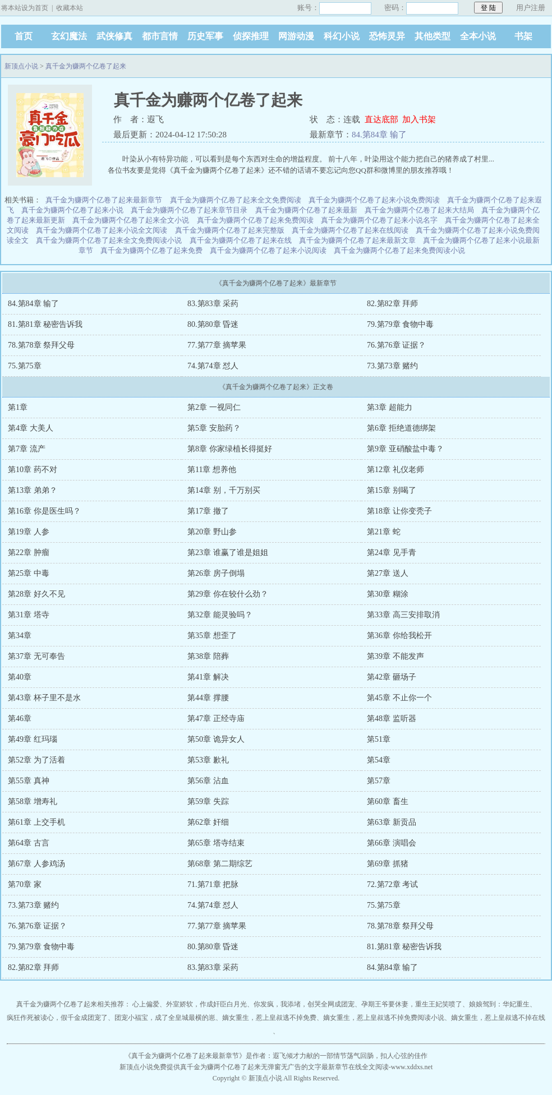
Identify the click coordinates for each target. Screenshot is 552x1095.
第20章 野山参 (212, 532)
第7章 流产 (26, 449)
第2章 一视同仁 (214, 407)
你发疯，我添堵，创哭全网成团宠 (304, 1004)
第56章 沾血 (208, 781)
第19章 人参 (28, 532)
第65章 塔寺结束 (216, 843)
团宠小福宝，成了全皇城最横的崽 (164, 1018)
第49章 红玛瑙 (32, 739)
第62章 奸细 (208, 822)
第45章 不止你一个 (399, 698)
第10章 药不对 (32, 469)
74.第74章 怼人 (212, 366)
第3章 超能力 (389, 407)
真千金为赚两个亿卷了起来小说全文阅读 (101, 230)
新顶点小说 (21, 66)
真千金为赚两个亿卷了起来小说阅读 (268, 250)
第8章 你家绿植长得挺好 (229, 449)
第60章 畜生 (387, 801)
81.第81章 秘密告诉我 (45, 324)
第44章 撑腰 (208, 698)
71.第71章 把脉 (212, 884)
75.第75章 (25, 366)
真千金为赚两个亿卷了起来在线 (241, 240)
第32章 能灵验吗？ (219, 615)
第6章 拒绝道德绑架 (401, 428)
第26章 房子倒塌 (216, 573)
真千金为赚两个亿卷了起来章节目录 (189, 210)
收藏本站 (69, 8)
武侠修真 (114, 36)
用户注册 (530, 7)
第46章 (19, 718)
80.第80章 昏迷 (212, 324)
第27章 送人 (387, 573)
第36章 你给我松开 (399, 635)
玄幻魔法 (69, 36)
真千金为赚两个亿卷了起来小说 (72, 210)
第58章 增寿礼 (32, 801)
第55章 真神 (28, 781)
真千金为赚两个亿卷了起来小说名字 (379, 220)
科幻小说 (342, 36)
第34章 (19, 635)
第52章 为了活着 (36, 760)
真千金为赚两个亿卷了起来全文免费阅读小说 (109, 240)
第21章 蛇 (384, 532)
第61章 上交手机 (36, 822)
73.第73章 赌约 (392, 366)
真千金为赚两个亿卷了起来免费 (151, 250)
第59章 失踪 (208, 801)
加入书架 (419, 119)
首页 (24, 36)
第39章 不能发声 (395, 656)
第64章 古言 (28, 843)
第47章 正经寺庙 (216, 718)
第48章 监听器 (391, 718)
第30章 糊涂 (387, 594)
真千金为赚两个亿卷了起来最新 (306, 210)
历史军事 (205, 36)
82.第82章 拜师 (392, 303)
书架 (523, 36)
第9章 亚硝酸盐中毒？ (405, 449)
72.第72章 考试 (392, 884)
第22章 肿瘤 (28, 552)
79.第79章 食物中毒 (400, 324)
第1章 (17, 407)
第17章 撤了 (208, 511)
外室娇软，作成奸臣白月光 (206, 1004)
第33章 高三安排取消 (403, 615)
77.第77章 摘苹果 (216, 345)
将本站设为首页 (24, 8)
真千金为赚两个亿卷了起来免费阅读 (255, 220)
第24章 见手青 (391, 552)
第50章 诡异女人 (216, 739)
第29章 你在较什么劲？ (227, 594)
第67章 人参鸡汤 (36, 864)
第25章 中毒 (28, 573)
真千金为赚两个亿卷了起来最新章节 (103, 200)
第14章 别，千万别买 (223, 490)
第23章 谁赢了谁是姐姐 (227, 552)
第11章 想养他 (211, 469)
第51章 (378, 739)
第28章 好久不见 (36, 594)
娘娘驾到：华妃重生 (499, 1004)
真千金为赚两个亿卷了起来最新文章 (357, 240)
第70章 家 (25, 884)
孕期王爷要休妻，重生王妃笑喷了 (411, 1004)
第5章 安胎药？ (214, 428)
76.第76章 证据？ (396, 345)
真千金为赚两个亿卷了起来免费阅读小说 (399, 250)
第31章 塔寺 (28, 615)
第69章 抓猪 (387, 864)
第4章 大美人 (30, 428)
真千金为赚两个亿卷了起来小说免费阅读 (374, 200)
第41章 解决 (208, 677)
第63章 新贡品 (391, 822)
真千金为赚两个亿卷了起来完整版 (229, 230)
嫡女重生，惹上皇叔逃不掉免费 (269, 1018)
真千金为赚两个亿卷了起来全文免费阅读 (235, 200)
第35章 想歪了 (212, 635)
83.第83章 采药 (212, 303)
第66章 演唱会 (391, 843)
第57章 (378, 781)
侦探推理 (251, 36)
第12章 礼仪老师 (395, 469)
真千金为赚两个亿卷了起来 (85, 66)
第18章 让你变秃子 (399, 511)
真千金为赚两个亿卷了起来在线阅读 (350, 230)
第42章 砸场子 (391, 677)
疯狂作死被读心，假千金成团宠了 (57, 1018)
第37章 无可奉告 (36, 656)
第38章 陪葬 (208, 656)
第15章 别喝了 (391, 490)
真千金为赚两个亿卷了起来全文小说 (130, 220)
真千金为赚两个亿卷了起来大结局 (419, 210)
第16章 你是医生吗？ (44, 511)
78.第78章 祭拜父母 (41, 345)
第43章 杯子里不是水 (44, 698)
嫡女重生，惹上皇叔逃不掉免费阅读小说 (383, 1018)
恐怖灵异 (387, 36)
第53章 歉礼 (208, 760)
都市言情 (160, 36)
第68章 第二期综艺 (219, 864)
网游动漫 (296, 36)
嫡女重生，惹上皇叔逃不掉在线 (498, 1018)
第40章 (19, 677)
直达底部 (381, 119)
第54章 (378, 760)
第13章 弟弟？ (32, 490)
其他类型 (432, 36)
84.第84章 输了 (379, 134)
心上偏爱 (145, 1004)
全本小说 (478, 36)
